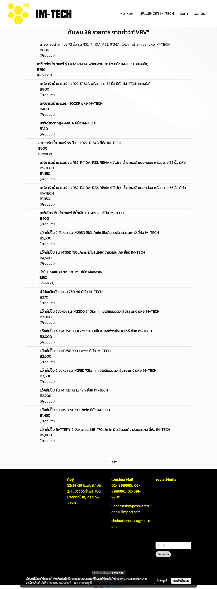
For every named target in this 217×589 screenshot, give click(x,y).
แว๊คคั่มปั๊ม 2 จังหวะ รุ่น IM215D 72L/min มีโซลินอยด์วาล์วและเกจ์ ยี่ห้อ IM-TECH (98, 370)
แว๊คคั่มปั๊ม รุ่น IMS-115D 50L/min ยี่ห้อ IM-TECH (75, 410)
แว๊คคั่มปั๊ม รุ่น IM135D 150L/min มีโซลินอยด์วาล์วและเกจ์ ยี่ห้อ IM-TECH (92, 252)
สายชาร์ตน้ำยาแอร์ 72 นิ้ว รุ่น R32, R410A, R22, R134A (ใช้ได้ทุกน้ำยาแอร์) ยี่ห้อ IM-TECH (105, 44)
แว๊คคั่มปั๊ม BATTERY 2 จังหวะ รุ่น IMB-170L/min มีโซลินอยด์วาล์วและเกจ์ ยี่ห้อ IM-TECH (105, 429)
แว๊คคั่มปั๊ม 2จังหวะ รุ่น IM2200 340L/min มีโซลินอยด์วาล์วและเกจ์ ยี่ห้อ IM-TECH (99, 311)
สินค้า (184, 13)
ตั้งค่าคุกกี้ (161, 580)
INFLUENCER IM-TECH (156, 13)
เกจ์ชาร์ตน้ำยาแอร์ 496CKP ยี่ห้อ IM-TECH (71, 103)
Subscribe (163, 554)
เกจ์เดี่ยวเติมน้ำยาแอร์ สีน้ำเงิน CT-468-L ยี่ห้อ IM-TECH (82, 213)
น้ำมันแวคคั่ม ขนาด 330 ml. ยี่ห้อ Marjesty (70, 272)
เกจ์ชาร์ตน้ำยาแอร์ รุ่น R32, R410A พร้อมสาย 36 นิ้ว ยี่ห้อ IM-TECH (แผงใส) (92, 64)
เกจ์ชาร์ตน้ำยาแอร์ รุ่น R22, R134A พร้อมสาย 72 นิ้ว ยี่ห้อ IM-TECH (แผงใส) (95, 84)
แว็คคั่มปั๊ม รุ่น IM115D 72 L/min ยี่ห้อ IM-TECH (74, 390)
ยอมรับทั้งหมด (181, 580)
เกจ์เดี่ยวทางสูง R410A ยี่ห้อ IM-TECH (68, 123)
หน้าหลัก (126, 13)
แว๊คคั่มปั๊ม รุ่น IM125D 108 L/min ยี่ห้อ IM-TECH (75, 351)
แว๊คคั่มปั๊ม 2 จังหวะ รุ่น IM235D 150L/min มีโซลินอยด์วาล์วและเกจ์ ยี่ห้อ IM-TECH (99, 232)
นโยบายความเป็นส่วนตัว (59, 582)
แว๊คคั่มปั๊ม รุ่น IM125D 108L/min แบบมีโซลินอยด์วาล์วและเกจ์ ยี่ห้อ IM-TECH (96, 331)
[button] (211, 13)
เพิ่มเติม (199, 13)
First (104, 462)
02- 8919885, (122, 485)
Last (113, 462)
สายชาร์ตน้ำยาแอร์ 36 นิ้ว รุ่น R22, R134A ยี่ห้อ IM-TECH (79, 143)
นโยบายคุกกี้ (85, 582)
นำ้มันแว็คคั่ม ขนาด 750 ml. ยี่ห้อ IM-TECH (71, 291)
